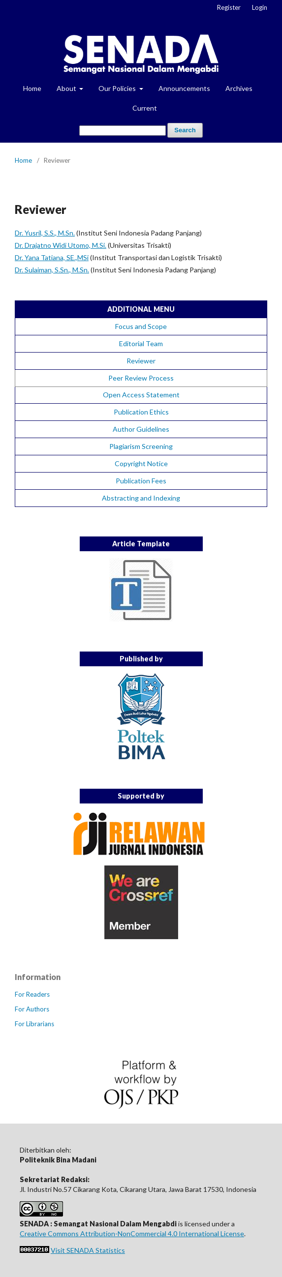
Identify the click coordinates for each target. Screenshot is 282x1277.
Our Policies (117, 88)
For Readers (32, 994)
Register (229, 7)
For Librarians (34, 1024)
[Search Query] (122, 130)
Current (144, 108)
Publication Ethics (141, 412)
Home (32, 88)
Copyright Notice (141, 463)
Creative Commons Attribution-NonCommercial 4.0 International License (132, 1233)
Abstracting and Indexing (141, 498)
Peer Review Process (141, 378)
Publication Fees (141, 480)
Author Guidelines (141, 429)
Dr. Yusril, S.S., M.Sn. (45, 233)
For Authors (32, 1009)
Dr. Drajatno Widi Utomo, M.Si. (60, 245)
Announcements (184, 88)
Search (184, 130)
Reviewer (141, 360)
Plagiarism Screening (141, 446)
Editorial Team (141, 343)
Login (259, 7)
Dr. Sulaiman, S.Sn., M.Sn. (52, 270)
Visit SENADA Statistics (88, 1250)
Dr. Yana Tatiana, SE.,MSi (52, 257)
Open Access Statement (141, 394)
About (67, 88)
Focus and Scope (141, 326)
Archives (238, 88)
